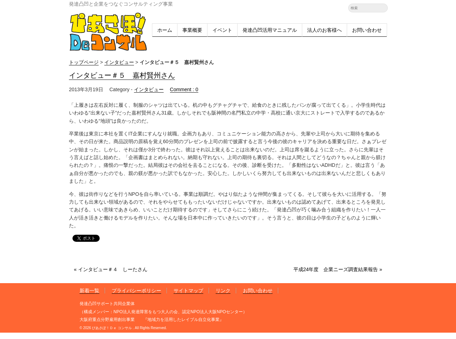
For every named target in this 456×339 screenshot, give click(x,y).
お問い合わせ (367, 30)
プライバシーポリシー (136, 290)
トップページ (84, 62)
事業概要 (192, 30)
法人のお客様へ (324, 30)
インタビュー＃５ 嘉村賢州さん (122, 76)
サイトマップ (188, 290)
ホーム (164, 30)
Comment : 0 (184, 89)
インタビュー (119, 62)
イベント (222, 30)
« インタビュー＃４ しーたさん (110, 269)
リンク (223, 290)
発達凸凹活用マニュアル (269, 30)
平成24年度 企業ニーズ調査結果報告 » (337, 269)
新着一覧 (89, 290)
